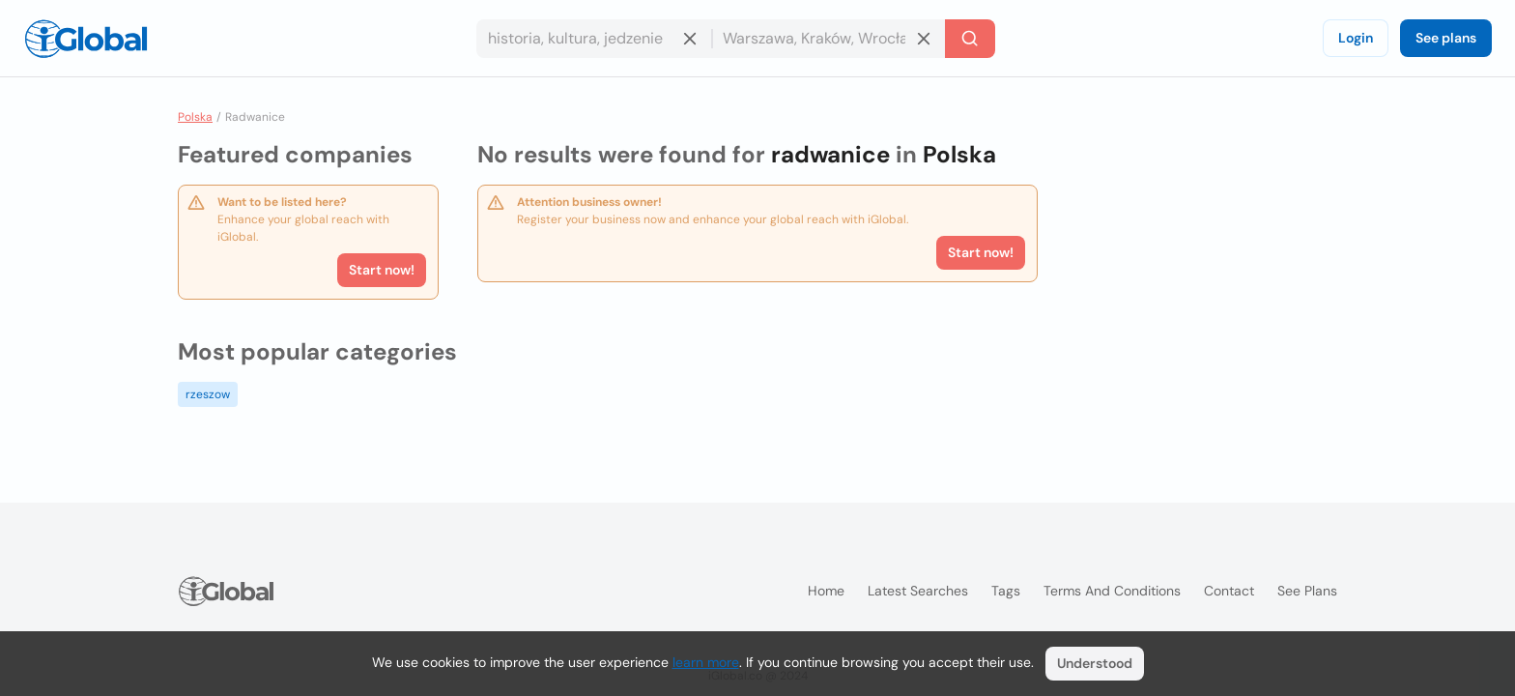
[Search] (970, 38)
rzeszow (208, 394)
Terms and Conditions (1112, 590)
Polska (195, 117)
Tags (1005, 590)
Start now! (381, 269)
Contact (1229, 590)
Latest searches (918, 590)
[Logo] (86, 38)
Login (1355, 37)
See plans (1445, 37)
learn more (705, 662)
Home (826, 590)
